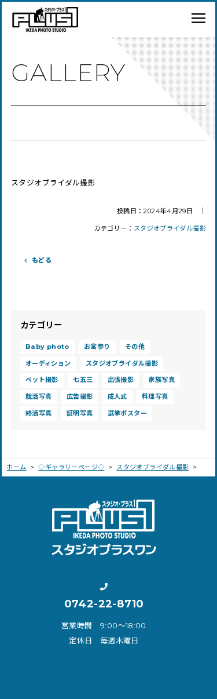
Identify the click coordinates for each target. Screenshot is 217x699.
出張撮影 (121, 380)
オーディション (48, 363)
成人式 (117, 396)
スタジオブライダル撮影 (170, 228)
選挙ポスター (127, 413)
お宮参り (97, 347)
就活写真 (38, 396)
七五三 (83, 380)
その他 (135, 347)
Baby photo (47, 347)
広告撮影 (80, 396)
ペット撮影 (41, 380)
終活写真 (38, 413)
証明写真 (80, 413)
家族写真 (161, 380)
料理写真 (155, 396)
